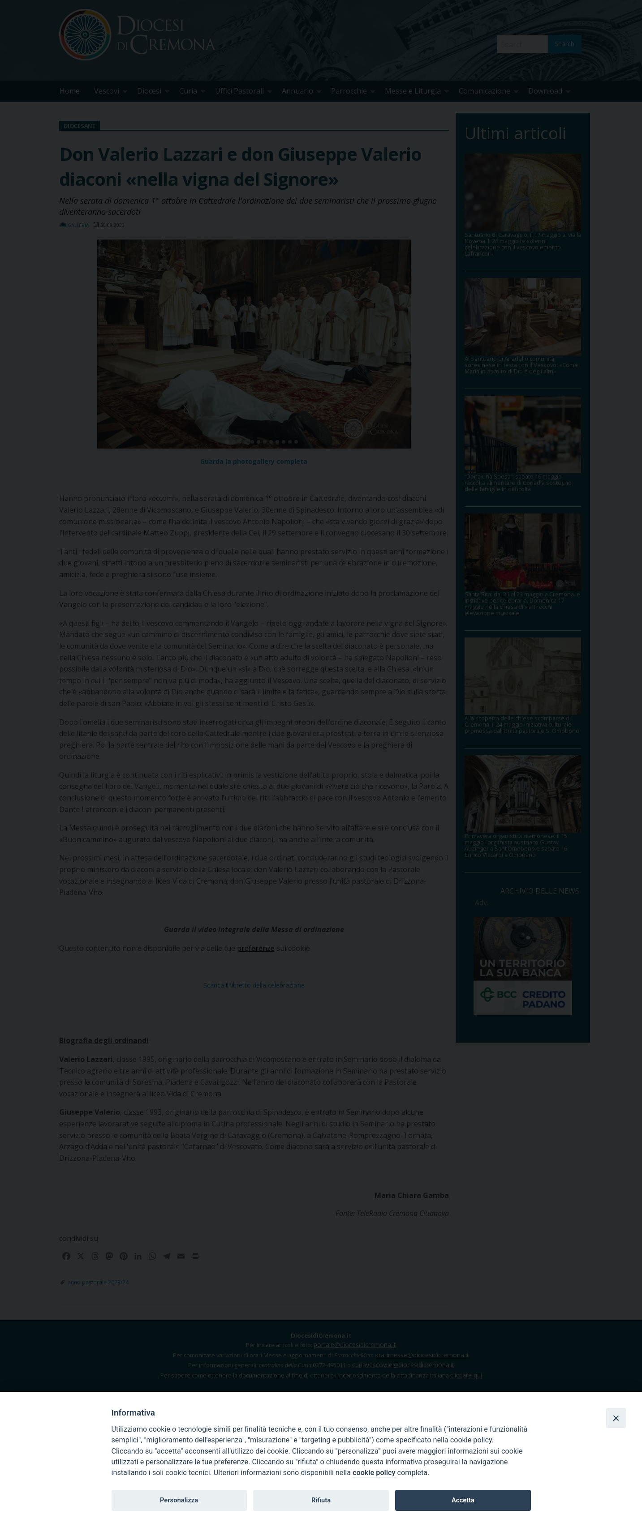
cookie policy (374, 1472)
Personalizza (179, 1500)
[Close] (616, 1418)
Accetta (463, 1500)
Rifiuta (321, 1500)
